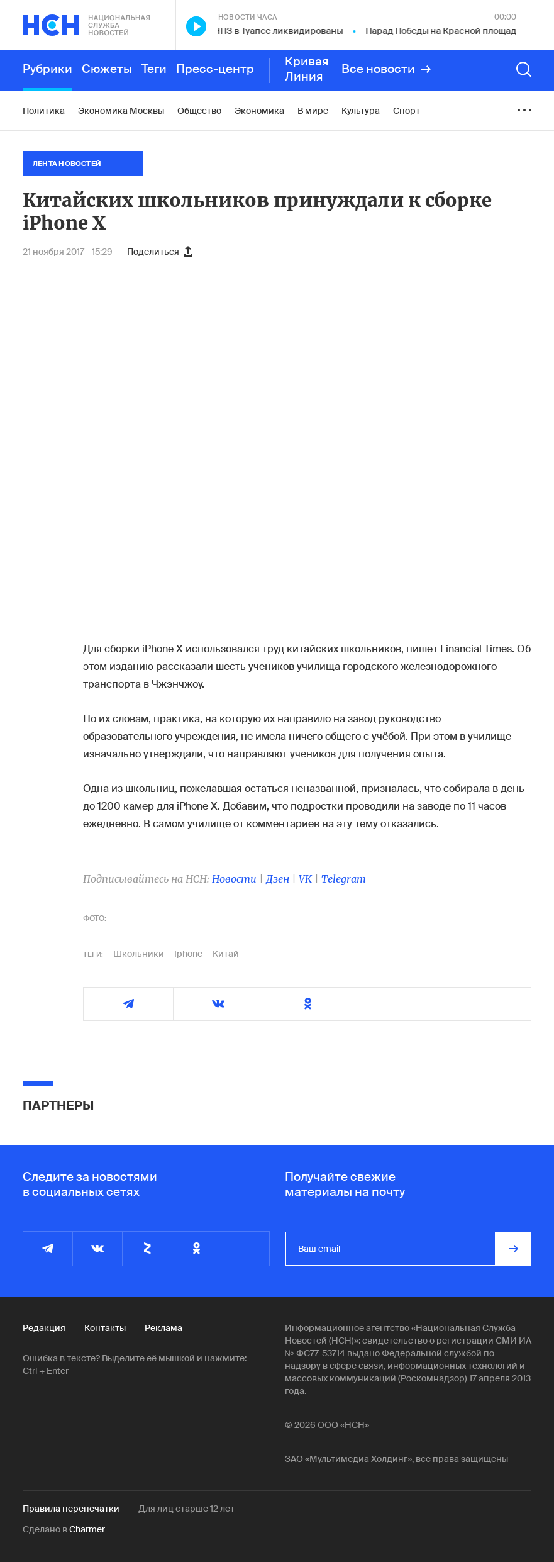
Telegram (343, 879)
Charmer (87, 1529)
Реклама (163, 1328)
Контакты (105, 1328)
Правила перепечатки (71, 1508)
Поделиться (159, 251)
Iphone (188, 953)
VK (305, 879)
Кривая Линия (307, 69)
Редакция (44, 1328)
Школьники (138, 953)
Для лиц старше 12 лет (186, 1508)
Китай (226, 953)
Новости (234, 879)
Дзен (277, 879)
